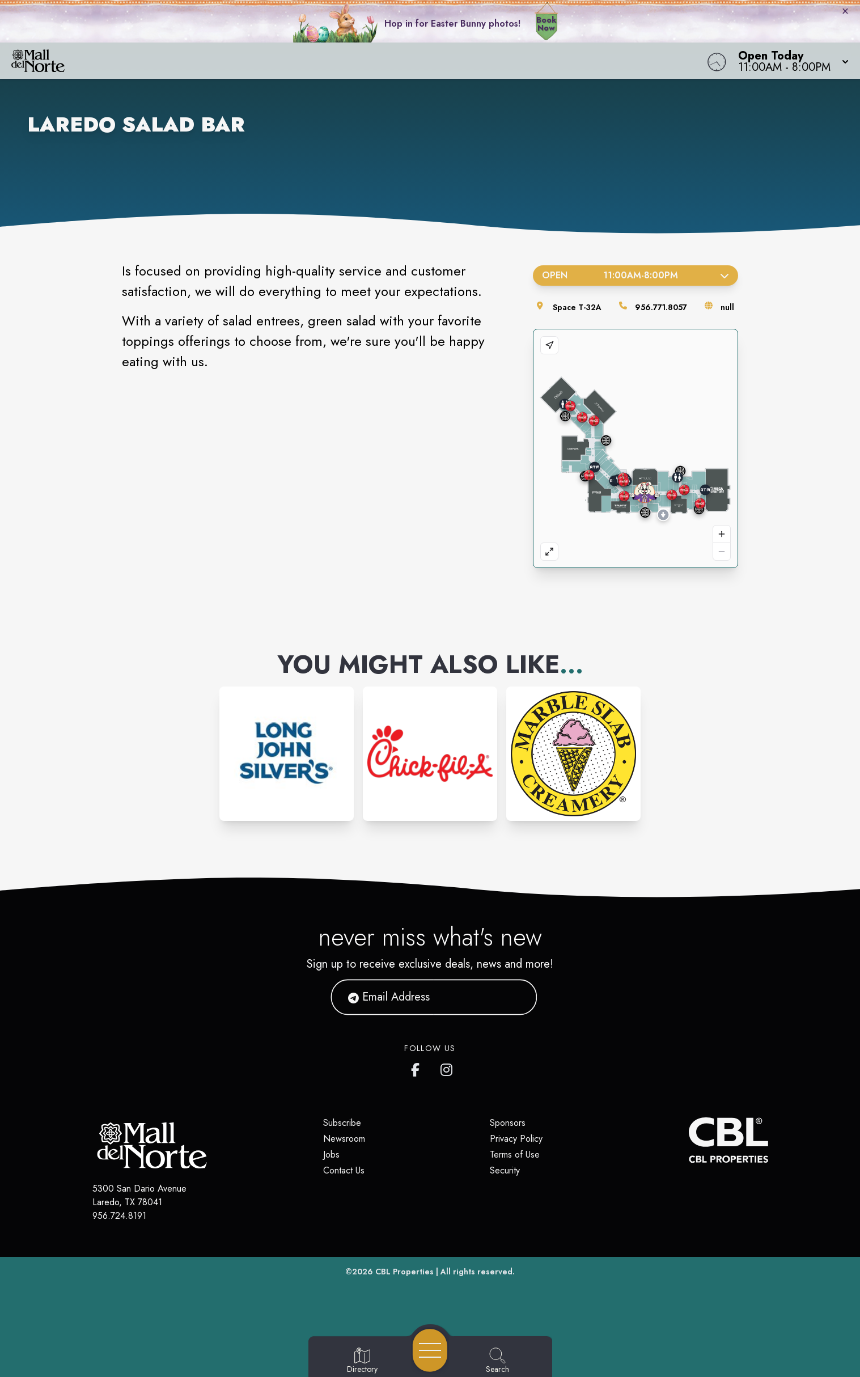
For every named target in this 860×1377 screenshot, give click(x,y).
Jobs (331, 1154)
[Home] (325, 60)
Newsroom (344, 1138)
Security (505, 1170)
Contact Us (344, 1170)
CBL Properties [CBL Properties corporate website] (404, 1271)
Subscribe (342, 1122)
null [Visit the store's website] (727, 307)
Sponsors (508, 1122)
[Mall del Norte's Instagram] (447, 1067)
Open (636, 275)
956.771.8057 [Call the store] (661, 307)
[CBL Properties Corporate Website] (688, 1140)
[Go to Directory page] (362, 1361)
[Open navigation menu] (430, 1350)
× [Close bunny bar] (845, 10)
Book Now (546, 23)
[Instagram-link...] (286, 753)
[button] (790, 60)
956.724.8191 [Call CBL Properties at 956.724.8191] (119, 1215)
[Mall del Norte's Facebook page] (418, 1067)
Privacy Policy (516, 1138)
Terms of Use (515, 1154)
